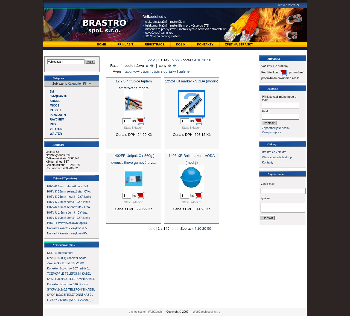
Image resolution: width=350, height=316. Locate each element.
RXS (53, 124)
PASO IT (55, 110)
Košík (181, 44)
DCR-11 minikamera (60, 252)
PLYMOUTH (58, 114)
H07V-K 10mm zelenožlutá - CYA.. (69, 207)
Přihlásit (125, 44)
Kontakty (205, 44)
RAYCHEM (57, 119)
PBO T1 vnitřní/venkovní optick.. (68, 223)
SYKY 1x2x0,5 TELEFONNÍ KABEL (70, 294)
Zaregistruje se (271, 132)
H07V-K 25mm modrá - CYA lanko (69, 196)
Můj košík (273, 58)
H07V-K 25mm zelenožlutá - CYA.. (69, 191)
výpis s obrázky (164, 71)
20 (204, 60)
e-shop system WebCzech (145, 311)
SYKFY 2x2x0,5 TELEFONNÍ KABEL (71, 289)
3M (52, 91)
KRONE (55, 100)
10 (199, 60)
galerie (184, 71)
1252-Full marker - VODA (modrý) (191, 81)
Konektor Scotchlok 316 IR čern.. (68, 284)
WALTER (56, 133)
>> (177, 60)
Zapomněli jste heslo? (276, 128)
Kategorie (74, 83)
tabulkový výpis (137, 71)
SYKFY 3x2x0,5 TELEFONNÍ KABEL (71, 278)
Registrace (154, 44)
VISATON (56, 129)
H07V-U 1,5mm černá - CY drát (67, 212)
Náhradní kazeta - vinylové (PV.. (68, 228)
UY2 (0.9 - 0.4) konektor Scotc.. (67, 258)
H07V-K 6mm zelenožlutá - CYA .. (69, 186)
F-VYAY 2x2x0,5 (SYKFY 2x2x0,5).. (70, 299)
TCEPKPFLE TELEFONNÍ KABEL (69, 273)
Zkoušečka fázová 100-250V (65, 263)
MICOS (54, 105)
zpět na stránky (239, 44)
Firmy (87, 83)
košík (270, 66)
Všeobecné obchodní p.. (277, 157)
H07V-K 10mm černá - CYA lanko (68, 217)
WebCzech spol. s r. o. (207, 311)
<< (150, 60)
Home (101, 44)
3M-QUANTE (58, 96)
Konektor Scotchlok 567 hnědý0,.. (69, 268)
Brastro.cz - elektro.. (275, 152)
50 (209, 60)
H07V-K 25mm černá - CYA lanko (68, 201)
